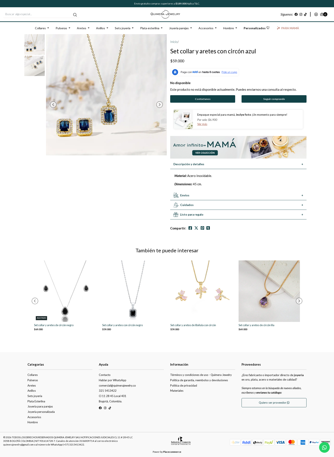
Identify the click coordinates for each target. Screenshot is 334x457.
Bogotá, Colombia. (110, 401)
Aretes (81, 28)
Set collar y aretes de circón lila (256, 325)
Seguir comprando (274, 99)
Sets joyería (122, 28)
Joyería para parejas (40, 406)
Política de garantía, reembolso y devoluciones (199, 380)
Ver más (202, 124)
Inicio (174, 42)
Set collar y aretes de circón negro (53, 325)
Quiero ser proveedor (274, 402)
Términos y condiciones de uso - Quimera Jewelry (201, 375)
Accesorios (206, 28)
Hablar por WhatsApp (112, 380)
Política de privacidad (183, 385)
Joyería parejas (179, 28)
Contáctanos (202, 99)
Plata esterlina (149, 28)
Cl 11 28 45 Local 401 (112, 396)
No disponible (180, 83)
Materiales (176, 390)
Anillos (100, 28)
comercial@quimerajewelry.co (117, 385)
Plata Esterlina (36, 401)
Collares (40, 28)
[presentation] (53, 104)
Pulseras (61, 28)
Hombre (228, 28)
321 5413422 (108, 390)
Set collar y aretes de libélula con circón (193, 325)
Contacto (105, 375)
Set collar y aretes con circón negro (122, 325)
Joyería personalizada (41, 411)
